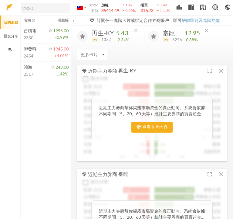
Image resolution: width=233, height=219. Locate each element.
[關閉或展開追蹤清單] (73, 20)
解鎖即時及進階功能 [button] (201, 20)
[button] (44, 7)
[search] (45, 8)
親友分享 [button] (11, 36)
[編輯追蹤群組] (10, 50)
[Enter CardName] (92, 54)
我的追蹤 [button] (11, 22)
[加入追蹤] (82, 36)
